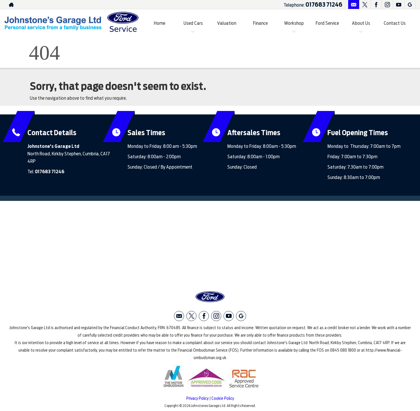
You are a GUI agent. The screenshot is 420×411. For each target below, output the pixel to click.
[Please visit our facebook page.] (376, 4)
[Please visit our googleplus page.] (409, 4)
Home (159, 23)
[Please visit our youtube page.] (398, 4)
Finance (260, 23)
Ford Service (327, 23)
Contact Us (395, 23)
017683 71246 (323, 4)
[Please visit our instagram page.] (387, 4)
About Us (361, 23)
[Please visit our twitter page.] (364, 4)
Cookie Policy (222, 398)
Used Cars (193, 23)
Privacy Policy (197, 398)
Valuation (226, 23)
